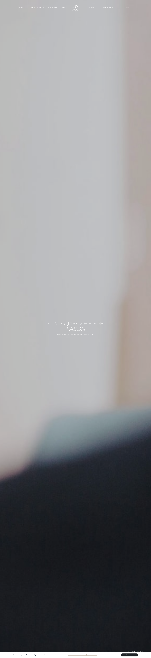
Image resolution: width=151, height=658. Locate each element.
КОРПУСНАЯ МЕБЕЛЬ (37, 7)
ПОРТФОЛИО (91, 7)
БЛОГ (127, 7)
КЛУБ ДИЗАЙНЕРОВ (109, 7)
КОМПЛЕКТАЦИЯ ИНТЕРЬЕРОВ (57, 7)
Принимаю (129, 655)
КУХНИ (21, 7)
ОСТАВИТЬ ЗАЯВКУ (136, 651)
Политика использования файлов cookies (82, 655)
